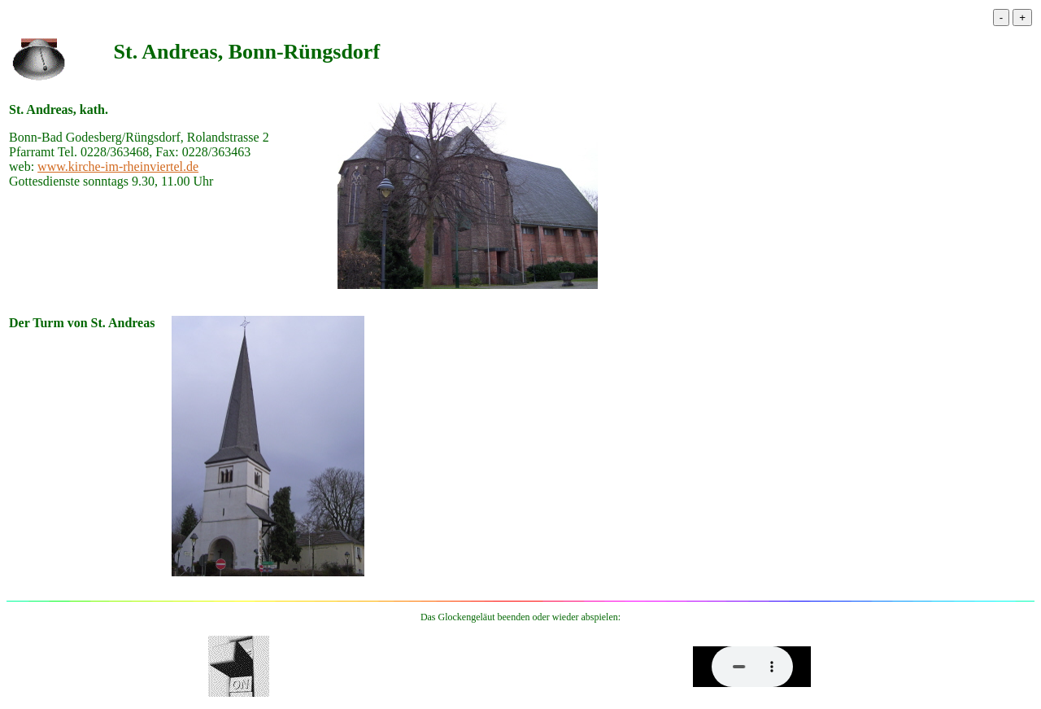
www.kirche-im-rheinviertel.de (117, 166)
